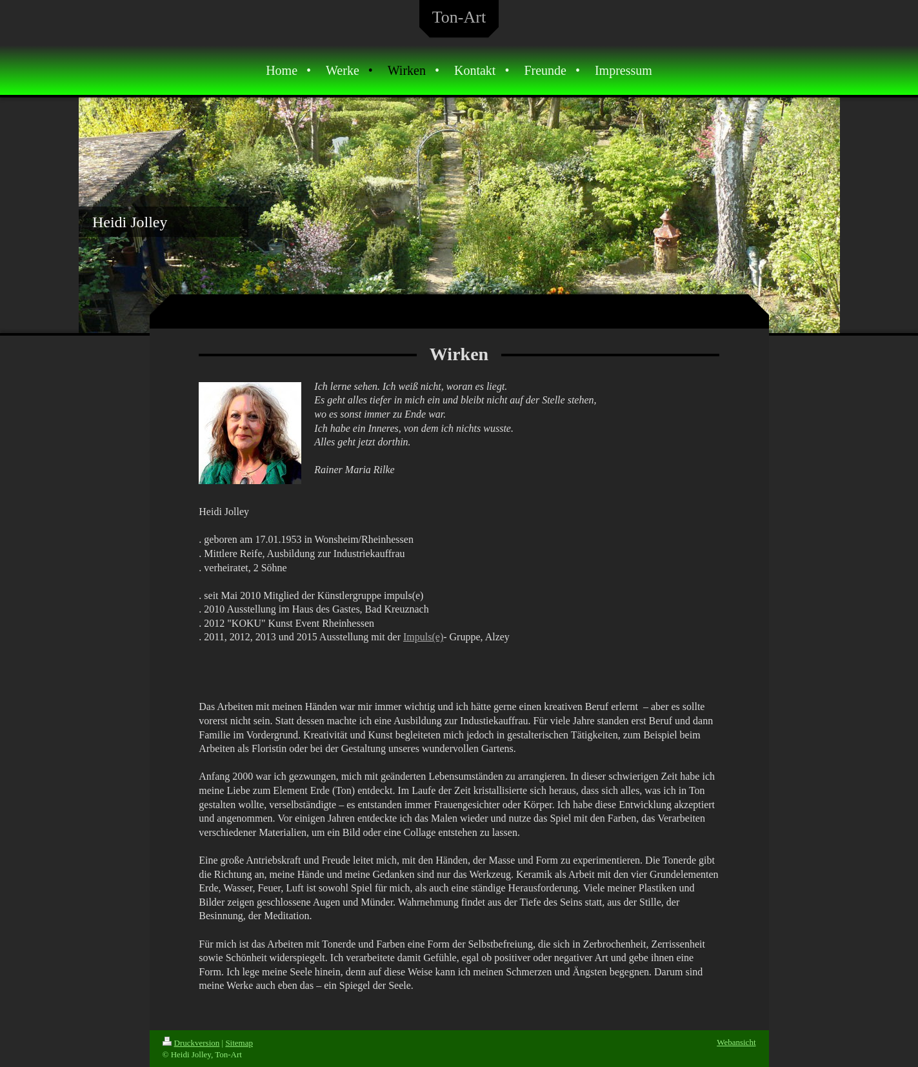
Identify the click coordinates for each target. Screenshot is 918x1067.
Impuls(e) (423, 636)
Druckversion (191, 1043)
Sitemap (239, 1043)
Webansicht (736, 1042)
